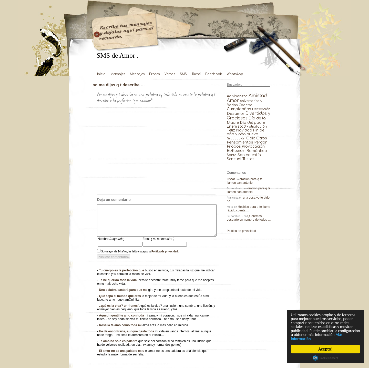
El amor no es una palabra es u (122, 357)
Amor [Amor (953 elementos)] (233, 100)
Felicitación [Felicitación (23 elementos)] (257, 126)
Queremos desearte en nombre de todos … (249, 217)
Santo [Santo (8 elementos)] (232, 155)
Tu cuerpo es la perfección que (122, 276)
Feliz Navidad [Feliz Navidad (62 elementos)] (239, 130)
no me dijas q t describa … (119, 85)
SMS (183, 74)
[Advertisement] (156, 156)
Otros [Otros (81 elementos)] (261, 138)
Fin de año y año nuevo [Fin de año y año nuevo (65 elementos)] (245, 132)
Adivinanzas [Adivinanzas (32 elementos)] (237, 96)
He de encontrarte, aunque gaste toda (127, 337)
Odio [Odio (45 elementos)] (250, 138)
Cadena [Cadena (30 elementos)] (245, 105)
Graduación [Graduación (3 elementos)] (236, 138)
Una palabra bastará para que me (123, 296)
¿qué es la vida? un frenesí (119, 312)
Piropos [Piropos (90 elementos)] (234, 146)
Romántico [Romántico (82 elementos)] (257, 151)
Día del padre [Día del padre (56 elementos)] (252, 123)
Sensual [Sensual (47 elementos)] (234, 159)
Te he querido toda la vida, (118, 286)
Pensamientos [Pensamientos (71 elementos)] (240, 142)
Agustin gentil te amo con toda (122, 321)
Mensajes (117, 74)
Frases (154, 74)
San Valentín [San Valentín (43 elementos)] (249, 155)
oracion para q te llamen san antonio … (245, 181)
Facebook (214, 74)
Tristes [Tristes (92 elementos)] (248, 159)
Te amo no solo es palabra (118, 347)
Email (158, 245)
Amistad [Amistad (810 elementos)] (258, 95)
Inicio (101, 74)
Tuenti (196, 74)
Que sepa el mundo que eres (120, 302)
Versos (170, 74)
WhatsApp (235, 74)
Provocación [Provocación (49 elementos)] (253, 146)
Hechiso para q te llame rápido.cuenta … (248, 208)
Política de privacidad (164, 257)
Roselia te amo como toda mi (120, 331)
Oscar (231, 179)
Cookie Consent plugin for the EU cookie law (326, 358)
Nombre (111, 245)
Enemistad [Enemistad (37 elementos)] (236, 126)
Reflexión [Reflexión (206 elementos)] (236, 150)
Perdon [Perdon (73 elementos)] (261, 142)
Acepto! (326, 349)
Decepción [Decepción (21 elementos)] (261, 109)
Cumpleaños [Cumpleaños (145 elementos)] (239, 109)
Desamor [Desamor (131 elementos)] (235, 113)
